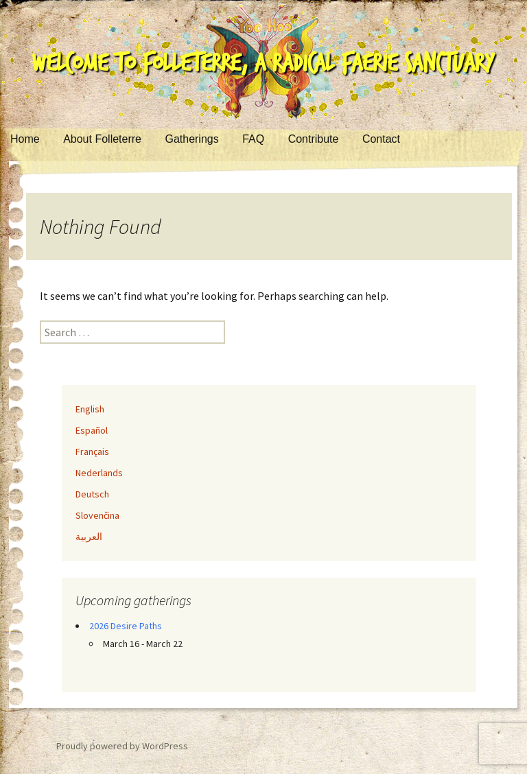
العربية (88, 536)
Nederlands (99, 473)
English (89, 409)
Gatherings (191, 139)
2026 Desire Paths (125, 626)
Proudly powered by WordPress (122, 746)
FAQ (253, 139)
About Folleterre (102, 139)
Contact (381, 139)
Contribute (313, 139)
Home (25, 139)
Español (91, 430)
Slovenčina (97, 515)
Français (92, 451)
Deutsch (92, 494)
